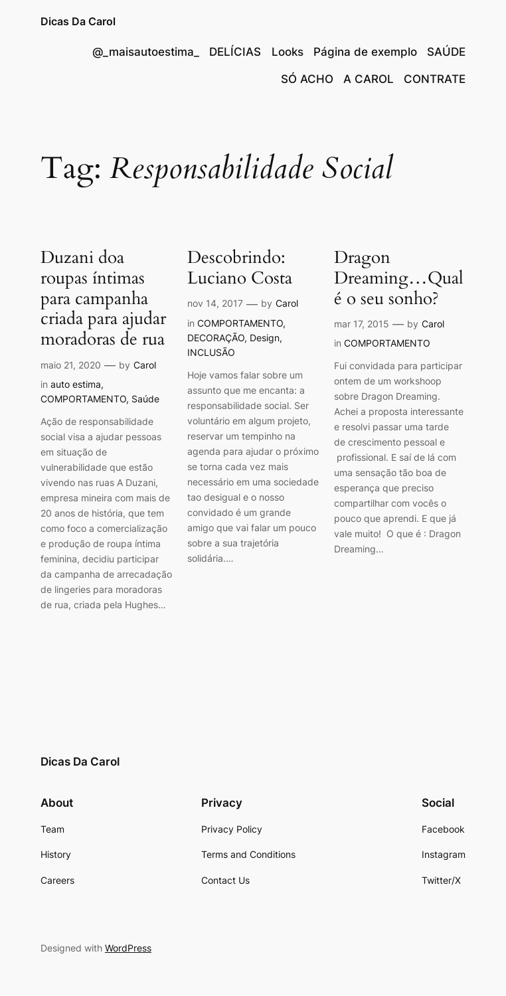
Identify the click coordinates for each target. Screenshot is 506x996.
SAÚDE (446, 51)
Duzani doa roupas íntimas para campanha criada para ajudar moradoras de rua (103, 299)
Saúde (145, 398)
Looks (287, 51)
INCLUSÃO (211, 352)
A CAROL (368, 79)
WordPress (128, 948)
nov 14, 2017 (215, 303)
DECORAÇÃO (215, 337)
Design (265, 337)
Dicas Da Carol (78, 21)
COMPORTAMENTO (83, 398)
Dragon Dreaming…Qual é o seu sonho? (399, 278)
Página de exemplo (365, 51)
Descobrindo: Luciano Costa (239, 268)
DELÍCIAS (235, 51)
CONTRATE (434, 79)
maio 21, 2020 (71, 365)
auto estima (75, 384)
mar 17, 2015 (361, 323)
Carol (144, 365)
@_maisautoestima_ (145, 51)
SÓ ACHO (307, 79)
